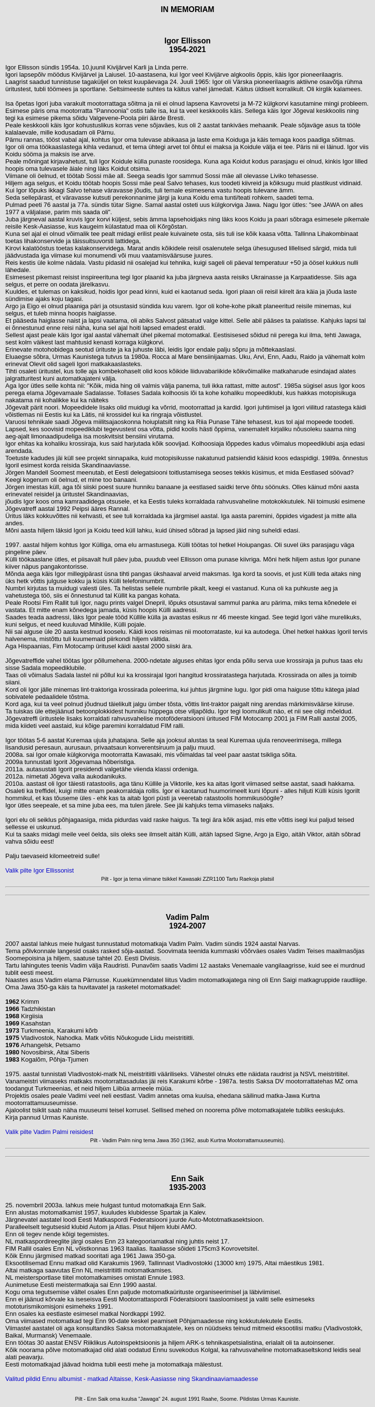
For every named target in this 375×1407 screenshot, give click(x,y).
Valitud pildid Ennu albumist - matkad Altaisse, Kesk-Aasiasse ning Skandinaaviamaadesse (131, 1378)
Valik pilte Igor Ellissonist (39, 870)
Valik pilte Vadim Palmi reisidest (49, 1131)
